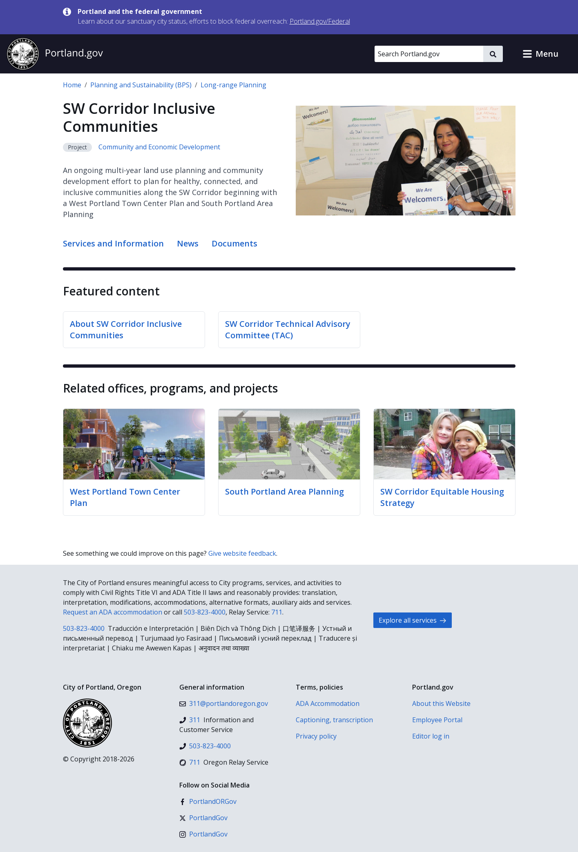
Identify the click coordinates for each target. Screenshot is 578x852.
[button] (540, 53)
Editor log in (430, 736)
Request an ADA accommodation (112, 612)
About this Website (441, 703)
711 (276, 612)
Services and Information (113, 243)
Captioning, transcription (334, 719)
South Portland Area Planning (284, 491)
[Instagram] (203, 834)
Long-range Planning (233, 84)
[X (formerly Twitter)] (203, 818)
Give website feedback (242, 553)
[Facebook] (208, 801)
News (188, 243)
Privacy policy (316, 736)
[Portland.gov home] (55, 54)
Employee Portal (437, 719)
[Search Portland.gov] (429, 54)
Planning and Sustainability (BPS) (141, 84)
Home (72, 84)
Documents (234, 243)
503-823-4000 (204, 612)
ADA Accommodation (327, 703)
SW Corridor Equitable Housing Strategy (442, 497)
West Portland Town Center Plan (125, 497)
